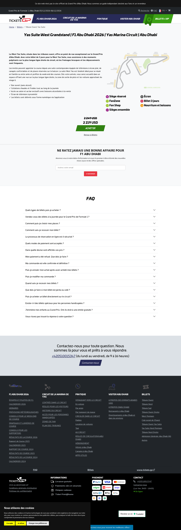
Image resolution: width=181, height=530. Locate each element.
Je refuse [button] (20, 523)
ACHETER (90, 128)
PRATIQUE (102, 18)
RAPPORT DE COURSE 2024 (21, 449)
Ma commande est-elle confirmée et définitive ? (47, 263)
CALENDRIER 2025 (17, 445)
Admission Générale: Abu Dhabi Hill (156, 436)
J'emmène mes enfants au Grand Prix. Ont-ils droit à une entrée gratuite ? (59, 309)
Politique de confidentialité (20, 491)
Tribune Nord (147, 404)
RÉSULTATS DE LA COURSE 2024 (23, 457)
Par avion (79, 408)
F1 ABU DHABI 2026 (46, 18)
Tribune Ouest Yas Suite (152, 424)
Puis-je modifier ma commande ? (40, 276)
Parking (78, 420)
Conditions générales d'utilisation (23, 488)
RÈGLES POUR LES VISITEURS (55, 406)
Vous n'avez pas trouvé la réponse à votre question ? (49, 316)
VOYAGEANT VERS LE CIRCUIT (88, 400)
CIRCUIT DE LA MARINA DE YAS (75, 18)
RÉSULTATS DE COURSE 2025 (22, 453)
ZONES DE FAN (49, 421)
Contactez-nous (90, 362)
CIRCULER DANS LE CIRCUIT (87, 416)
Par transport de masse (85, 412)
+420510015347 (63, 356)
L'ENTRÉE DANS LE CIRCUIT (54, 402)
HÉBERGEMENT (82, 443)
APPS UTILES (81, 455)
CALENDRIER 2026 (17, 404)
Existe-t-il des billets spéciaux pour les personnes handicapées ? (54, 303)
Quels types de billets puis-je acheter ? (43, 210)
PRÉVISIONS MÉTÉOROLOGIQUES (23, 412)
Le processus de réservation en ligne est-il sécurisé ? (49, 236)
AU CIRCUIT (80, 432)
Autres (144, 440)
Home (11, 27)
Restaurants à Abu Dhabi (119, 411)
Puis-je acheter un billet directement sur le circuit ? (48, 296)
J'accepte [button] (9, 523)
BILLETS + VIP (157, 18)
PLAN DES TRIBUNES (51, 425)
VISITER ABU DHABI (130, 18)
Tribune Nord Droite (150, 432)
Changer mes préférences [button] (38, 523)
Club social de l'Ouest (151, 420)
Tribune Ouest (147, 400)
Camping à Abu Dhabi (84, 451)
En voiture (79, 404)
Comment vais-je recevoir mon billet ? (42, 230)
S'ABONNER (90, 174)
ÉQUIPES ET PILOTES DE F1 (21, 400)
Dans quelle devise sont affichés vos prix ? (44, 250)
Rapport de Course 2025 (19, 441)
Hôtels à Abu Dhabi (83, 447)
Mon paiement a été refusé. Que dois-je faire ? (46, 256)
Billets (20, 27)
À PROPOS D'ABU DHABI (119, 407)
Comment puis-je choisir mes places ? (42, 223)
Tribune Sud (146, 408)
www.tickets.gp (146, 469)
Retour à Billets (90, 134)
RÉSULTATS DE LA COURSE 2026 (23, 437)
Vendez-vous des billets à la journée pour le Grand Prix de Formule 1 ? (57, 216)
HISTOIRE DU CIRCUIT (52, 410)
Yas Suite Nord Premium (152, 428)
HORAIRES (13, 408)
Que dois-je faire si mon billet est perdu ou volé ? (47, 289)
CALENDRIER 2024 (17, 461)
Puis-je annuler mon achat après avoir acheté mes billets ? (52, 269)
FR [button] (162, 10)
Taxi (77, 428)
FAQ (35, 469)
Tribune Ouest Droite (150, 412)
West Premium (148, 416)
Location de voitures (84, 424)
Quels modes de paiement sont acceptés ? (44, 243)
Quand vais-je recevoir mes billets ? (41, 283)
